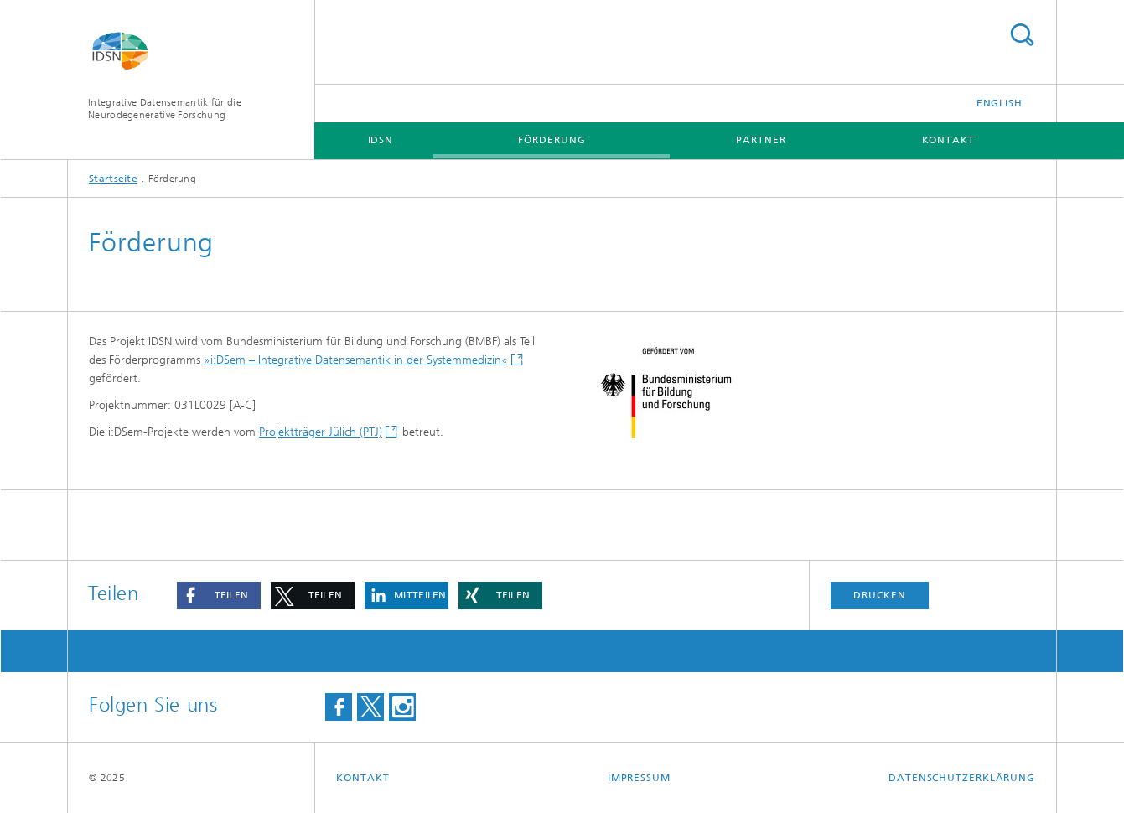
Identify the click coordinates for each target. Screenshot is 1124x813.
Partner (760, 140)
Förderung (551, 140)
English (999, 103)
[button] (219, 595)
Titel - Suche (1021, 35)
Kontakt (948, 140)
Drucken (879, 595)
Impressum (639, 778)
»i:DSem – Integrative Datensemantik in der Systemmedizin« (356, 360)
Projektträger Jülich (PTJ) (320, 432)
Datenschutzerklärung (961, 778)
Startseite (113, 178)
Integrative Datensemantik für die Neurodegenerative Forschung (164, 108)
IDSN (381, 140)
